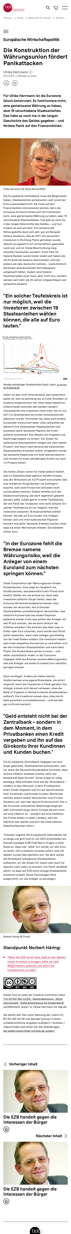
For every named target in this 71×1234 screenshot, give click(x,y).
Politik (20, 18)
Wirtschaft (61, 18)
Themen (7, 18)
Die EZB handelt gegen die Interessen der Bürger (30, 1119)
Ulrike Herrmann (17, 72)
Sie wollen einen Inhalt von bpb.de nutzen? (29, 1030)
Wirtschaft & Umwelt (39, 18)
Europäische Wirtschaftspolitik (31, 39)
